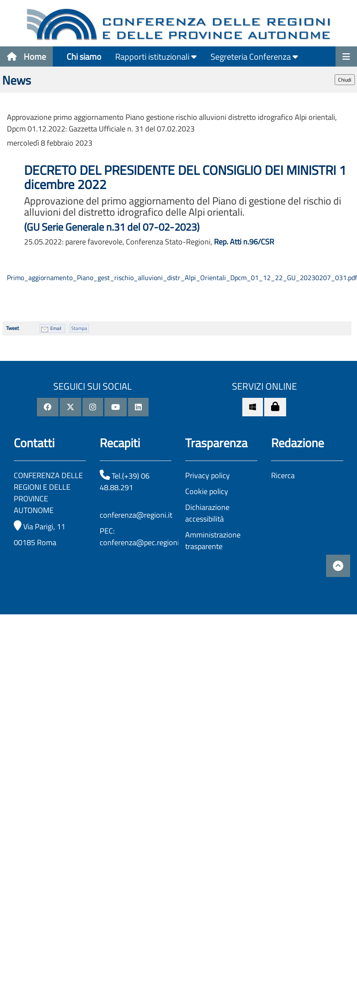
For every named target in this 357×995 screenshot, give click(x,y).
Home (26, 56)
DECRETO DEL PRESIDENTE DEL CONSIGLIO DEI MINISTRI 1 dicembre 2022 (185, 177)
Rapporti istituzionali (156, 56)
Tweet (12, 328)
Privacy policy (207, 475)
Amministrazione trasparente (213, 540)
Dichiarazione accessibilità (207, 513)
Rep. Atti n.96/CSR (244, 241)
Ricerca (283, 475)
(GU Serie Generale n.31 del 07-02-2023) (111, 227)
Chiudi (344, 80)
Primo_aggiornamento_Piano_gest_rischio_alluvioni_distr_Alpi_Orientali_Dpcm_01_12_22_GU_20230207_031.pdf (182, 277)
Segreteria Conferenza (254, 56)
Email (55, 328)
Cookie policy (206, 491)
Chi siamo (84, 56)
